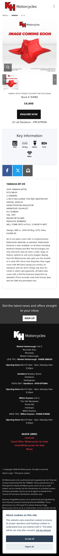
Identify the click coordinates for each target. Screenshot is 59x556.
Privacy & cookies (22, 473)
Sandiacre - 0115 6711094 (33, 122)
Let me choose (43, 530)
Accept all (29, 539)
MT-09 (23, 15)
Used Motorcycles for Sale (30, 445)
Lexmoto (29, 437)
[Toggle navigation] (53, 6)
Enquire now (29, 114)
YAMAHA (14, 15)
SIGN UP (30, 318)
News (29, 449)
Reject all (29, 547)
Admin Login (7, 473)
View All (5, 15)
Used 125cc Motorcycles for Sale (29, 441)
